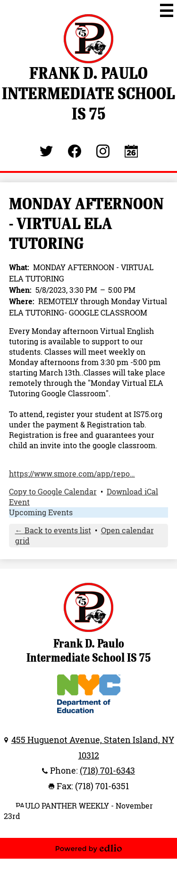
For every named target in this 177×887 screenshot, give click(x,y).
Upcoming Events (41, 512)
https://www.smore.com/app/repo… (72, 474)
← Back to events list (53, 530)
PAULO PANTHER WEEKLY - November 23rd (78, 811)
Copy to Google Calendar (53, 491)
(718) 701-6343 (107, 770)
